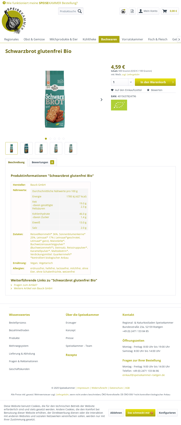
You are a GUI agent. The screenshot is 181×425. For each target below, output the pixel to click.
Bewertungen (43, 162)
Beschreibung (16, 162)
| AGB (126, 387)
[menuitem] (40, 3)
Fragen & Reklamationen (23, 361)
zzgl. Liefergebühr (131, 74)
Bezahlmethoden (19, 330)
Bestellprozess (17, 322)
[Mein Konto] (148, 11)
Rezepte (71, 355)
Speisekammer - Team (79, 345)
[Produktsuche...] (70, 11)
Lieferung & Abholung (22, 353)
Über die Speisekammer (82, 315)
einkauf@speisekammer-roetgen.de (143, 375)
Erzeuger (71, 322)
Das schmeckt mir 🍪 (140, 412)
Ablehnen (116, 412)
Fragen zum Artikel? (24, 285)
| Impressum (82, 387)
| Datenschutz (115, 387)
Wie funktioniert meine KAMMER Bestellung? (40, 3)
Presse (70, 338)
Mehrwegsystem (18, 345)
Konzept (70, 330)
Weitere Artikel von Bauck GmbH (31, 288)
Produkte (14, 338)
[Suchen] (79, 11)
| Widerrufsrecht (99, 387)
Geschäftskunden (19, 369)
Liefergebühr (62, 394)
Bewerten (154, 90)
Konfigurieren (167, 412)
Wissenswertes (19, 315)
